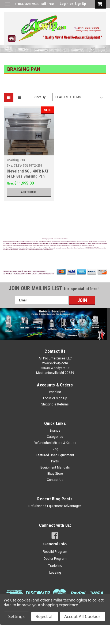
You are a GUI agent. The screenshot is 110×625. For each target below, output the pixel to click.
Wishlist (55, 392)
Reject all (45, 616)
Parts (55, 461)
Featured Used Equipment (55, 455)
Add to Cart (28, 192)
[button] (55, 245)
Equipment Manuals (55, 467)
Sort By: (40, 97)
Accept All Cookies (82, 616)
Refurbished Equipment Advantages (55, 506)
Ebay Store (55, 474)
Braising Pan (16, 160)
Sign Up (80, 4)
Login (64, 4)
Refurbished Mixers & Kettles (55, 443)
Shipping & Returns (55, 404)
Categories (55, 437)
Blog (55, 449)
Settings (16, 616)
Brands (55, 430)
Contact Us (55, 480)
